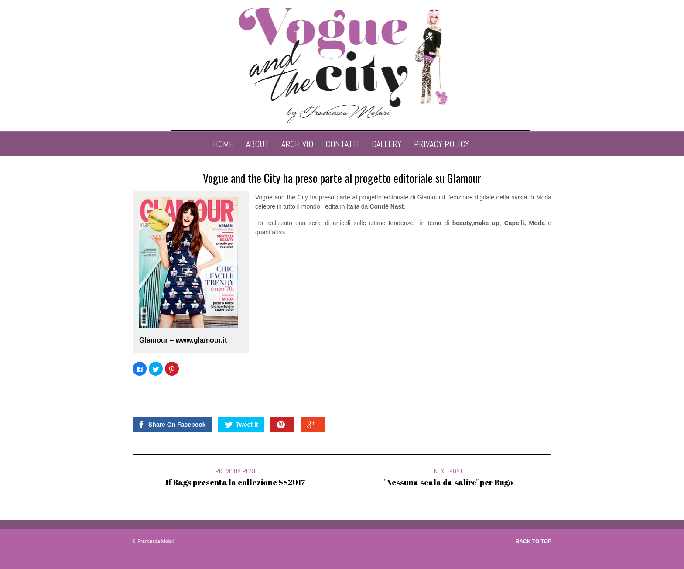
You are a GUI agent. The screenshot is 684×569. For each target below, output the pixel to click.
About (257, 144)
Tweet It (241, 424)
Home (223, 144)
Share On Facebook (171, 424)
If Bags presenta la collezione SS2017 (235, 482)
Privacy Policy (441, 144)
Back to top (533, 541)
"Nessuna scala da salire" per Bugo (448, 482)
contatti (342, 144)
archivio (297, 144)
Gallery (386, 144)
